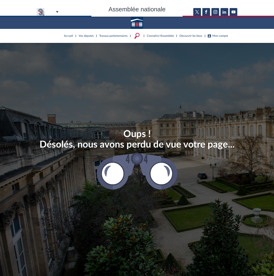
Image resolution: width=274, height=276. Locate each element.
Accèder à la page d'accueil (137, 21)
